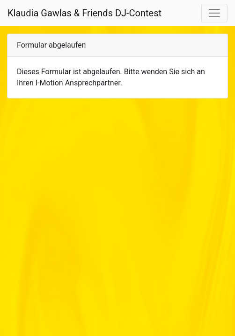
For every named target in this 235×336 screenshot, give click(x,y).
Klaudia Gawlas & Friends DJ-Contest (84, 13)
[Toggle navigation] (214, 13)
